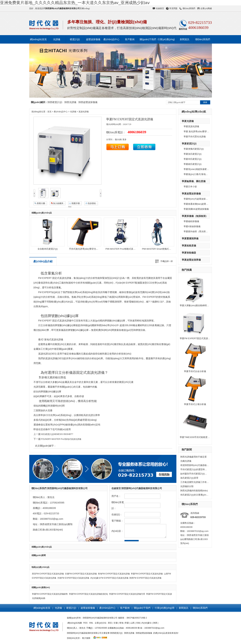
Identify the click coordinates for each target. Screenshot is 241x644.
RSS (85, 623)
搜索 (205, 102)
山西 (132, 623)
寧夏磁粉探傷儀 (191, 221)
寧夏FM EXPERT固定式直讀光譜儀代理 (127, 594)
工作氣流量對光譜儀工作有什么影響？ (194, 482)
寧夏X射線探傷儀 (192, 226)
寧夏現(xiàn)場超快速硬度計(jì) (199, 169)
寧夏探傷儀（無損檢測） (195, 216)
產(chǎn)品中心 (111, 39)
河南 (138, 623)
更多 (124, 139)
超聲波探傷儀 (93, 39)
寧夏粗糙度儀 (189, 245)
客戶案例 (129, 39)
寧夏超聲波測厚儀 (191, 259)
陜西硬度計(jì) (55, 102)
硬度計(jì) (75, 39)
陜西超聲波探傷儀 (87, 102)
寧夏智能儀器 (189, 252)
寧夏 (127, 623)
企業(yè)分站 (101, 623)
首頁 (49, 111)
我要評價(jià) (74, 203)
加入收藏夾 (58, 203)
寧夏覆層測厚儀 (190, 238)
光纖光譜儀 (185, 461)
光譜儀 (56, 39)
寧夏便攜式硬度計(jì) (194, 149)
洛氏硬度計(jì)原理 (189, 478)
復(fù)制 (118, 139)
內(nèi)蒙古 (147, 623)
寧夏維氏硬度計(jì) (193, 164)
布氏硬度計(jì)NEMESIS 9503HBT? (57, 434)
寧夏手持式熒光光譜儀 (195, 136)
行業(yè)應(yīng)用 (166, 41)
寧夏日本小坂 (190, 186)
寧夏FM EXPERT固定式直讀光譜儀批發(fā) (88, 594)
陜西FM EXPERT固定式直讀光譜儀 (145, 578)
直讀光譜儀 (83, 111)
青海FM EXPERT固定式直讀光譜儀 (114, 574)
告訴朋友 (92, 203)
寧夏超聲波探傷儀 (191, 193)
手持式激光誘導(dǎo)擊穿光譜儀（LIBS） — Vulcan (94, 249)
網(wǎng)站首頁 (38, 39)
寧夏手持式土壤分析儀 (195, 404)
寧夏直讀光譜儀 (191, 126)
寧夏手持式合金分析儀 (195, 371)
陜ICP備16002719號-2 (137, 618)
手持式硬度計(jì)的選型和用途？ (194, 469)
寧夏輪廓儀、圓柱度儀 (193, 181)
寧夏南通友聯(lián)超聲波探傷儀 (199, 204)
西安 (110, 623)
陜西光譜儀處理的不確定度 (193, 457)
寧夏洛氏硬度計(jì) (193, 154)
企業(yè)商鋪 (206, 8)
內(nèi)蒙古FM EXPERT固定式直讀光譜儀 (109, 578)
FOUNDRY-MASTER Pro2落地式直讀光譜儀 (61, 439)
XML (91, 623)
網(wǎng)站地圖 (74, 623)
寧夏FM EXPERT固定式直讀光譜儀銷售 (50, 594)
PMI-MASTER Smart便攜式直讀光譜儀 (161, 249)
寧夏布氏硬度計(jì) (193, 159)
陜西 (155, 623)
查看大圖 (41, 203)
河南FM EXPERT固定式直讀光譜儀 (73, 578)
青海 (121, 623)
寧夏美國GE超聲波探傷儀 (196, 209)
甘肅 (116, 623)
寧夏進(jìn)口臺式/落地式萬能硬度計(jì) (202, 174)
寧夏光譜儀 (188, 121)
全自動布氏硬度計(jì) (48, 249)
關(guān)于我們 (148, 39)
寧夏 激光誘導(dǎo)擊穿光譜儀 (199, 131)
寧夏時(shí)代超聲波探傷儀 (197, 199)
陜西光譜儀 (70, 102)
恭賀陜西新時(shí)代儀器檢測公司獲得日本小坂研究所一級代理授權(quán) (194, 465)
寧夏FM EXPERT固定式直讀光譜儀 (197, 338)
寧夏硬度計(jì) (189, 143)
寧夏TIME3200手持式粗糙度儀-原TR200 (199, 437)
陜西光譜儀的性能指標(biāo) (194, 490)
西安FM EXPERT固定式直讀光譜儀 (48, 574)
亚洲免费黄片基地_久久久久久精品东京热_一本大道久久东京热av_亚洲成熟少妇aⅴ (75, 2)
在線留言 (160, 8)
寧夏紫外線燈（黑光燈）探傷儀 (199, 231)
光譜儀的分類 (186, 486)
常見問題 (173, 8)
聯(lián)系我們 (189, 8)
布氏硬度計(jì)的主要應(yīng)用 (194, 495)
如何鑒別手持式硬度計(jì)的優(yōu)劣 (194, 473)
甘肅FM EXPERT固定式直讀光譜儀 (81, 574)
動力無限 (86, 638)
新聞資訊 (184, 39)
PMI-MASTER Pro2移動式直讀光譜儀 (124, 249)
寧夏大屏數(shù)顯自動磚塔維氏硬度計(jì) (200, 305)
